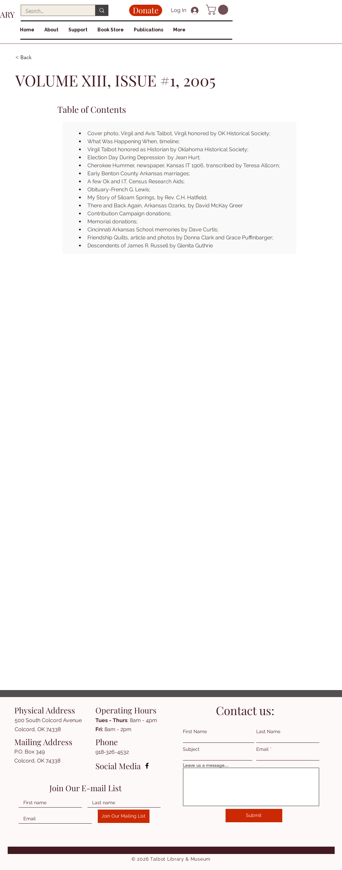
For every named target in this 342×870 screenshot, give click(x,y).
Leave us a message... (206, 765)
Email (262, 749)
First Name (195, 731)
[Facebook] (147, 766)
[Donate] (145, 10)
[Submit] (254, 815)
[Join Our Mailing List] (123, 816)
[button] (218, 10)
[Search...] (53, 11)
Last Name (268, 731)
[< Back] (39, 57)
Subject (191, 749)
